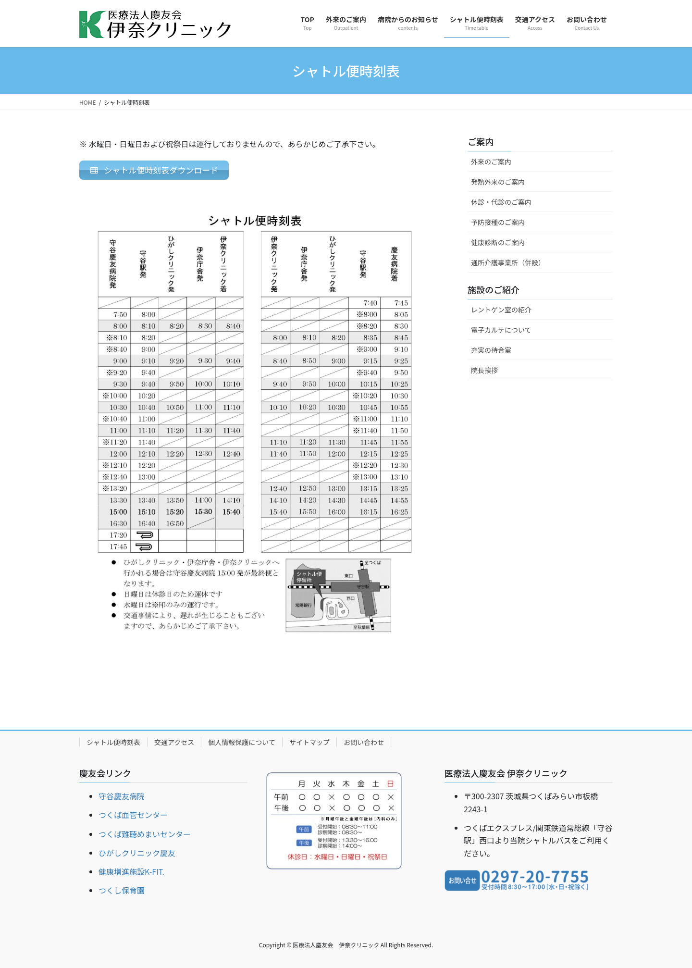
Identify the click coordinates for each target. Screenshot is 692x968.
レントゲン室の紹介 (501, 309)
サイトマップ (309, 742)
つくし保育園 (122, 890)
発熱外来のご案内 (498, 181)
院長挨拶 (484, 370)
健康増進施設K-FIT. (131, 871)
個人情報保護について (241, 742)
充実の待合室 (491, 350)
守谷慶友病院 (122, 796)
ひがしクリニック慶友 (137, 852)
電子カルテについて (501, 330)
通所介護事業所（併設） (508, 262)
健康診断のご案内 (498, 242)
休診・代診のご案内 (501, 202)
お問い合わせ (364, 742)
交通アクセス (174, 742)
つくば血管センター (133, 815)
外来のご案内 (491, 161)
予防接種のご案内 (498, 222)
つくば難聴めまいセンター (145, 834)
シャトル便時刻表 (113, 742)
